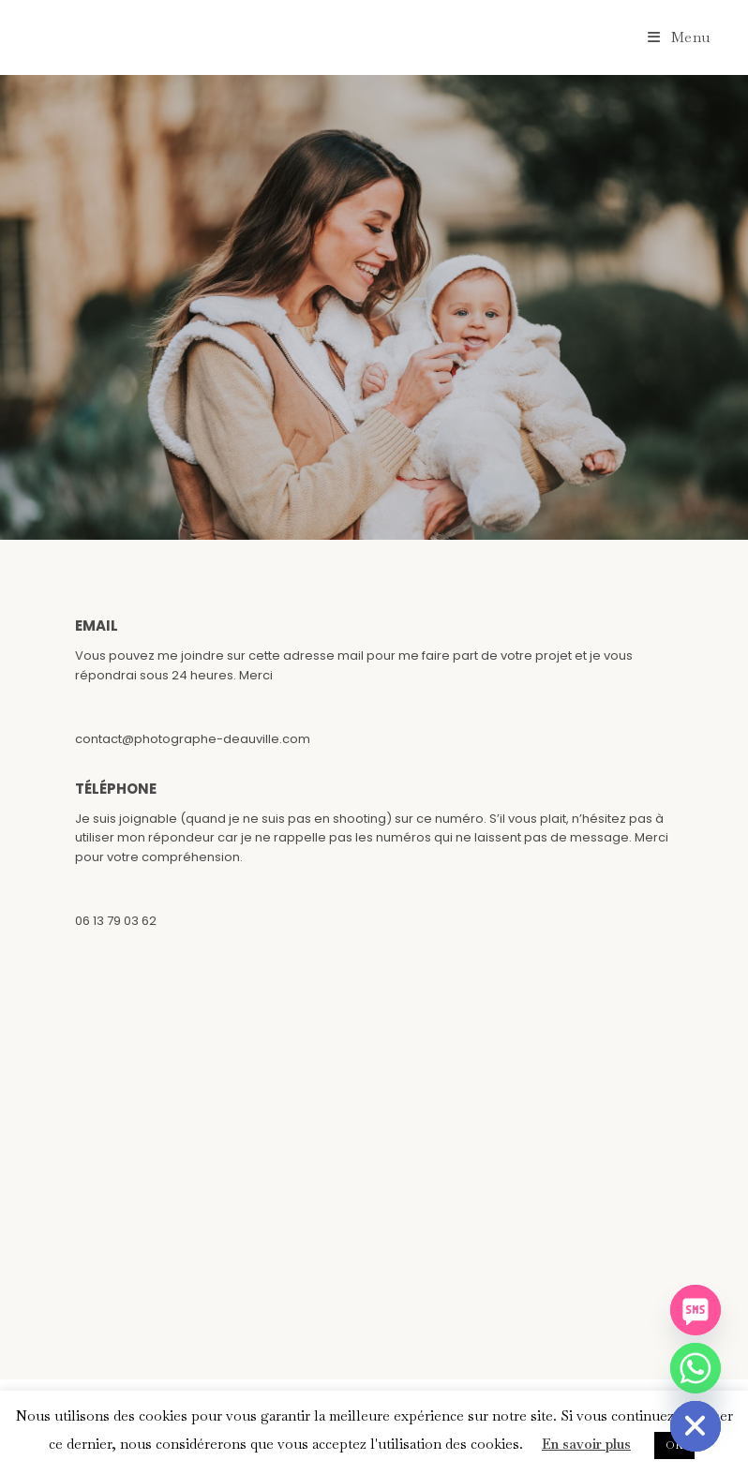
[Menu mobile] (679, 37)
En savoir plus (586, 1444)
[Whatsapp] (695, 1368)
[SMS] (695, 1310)
